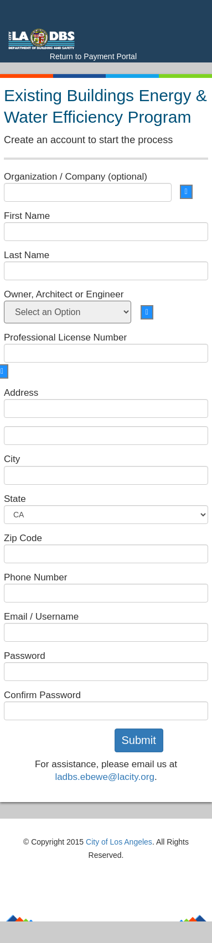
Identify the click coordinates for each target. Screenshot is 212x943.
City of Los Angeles (119, 841)
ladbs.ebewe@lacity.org (104, 777)
